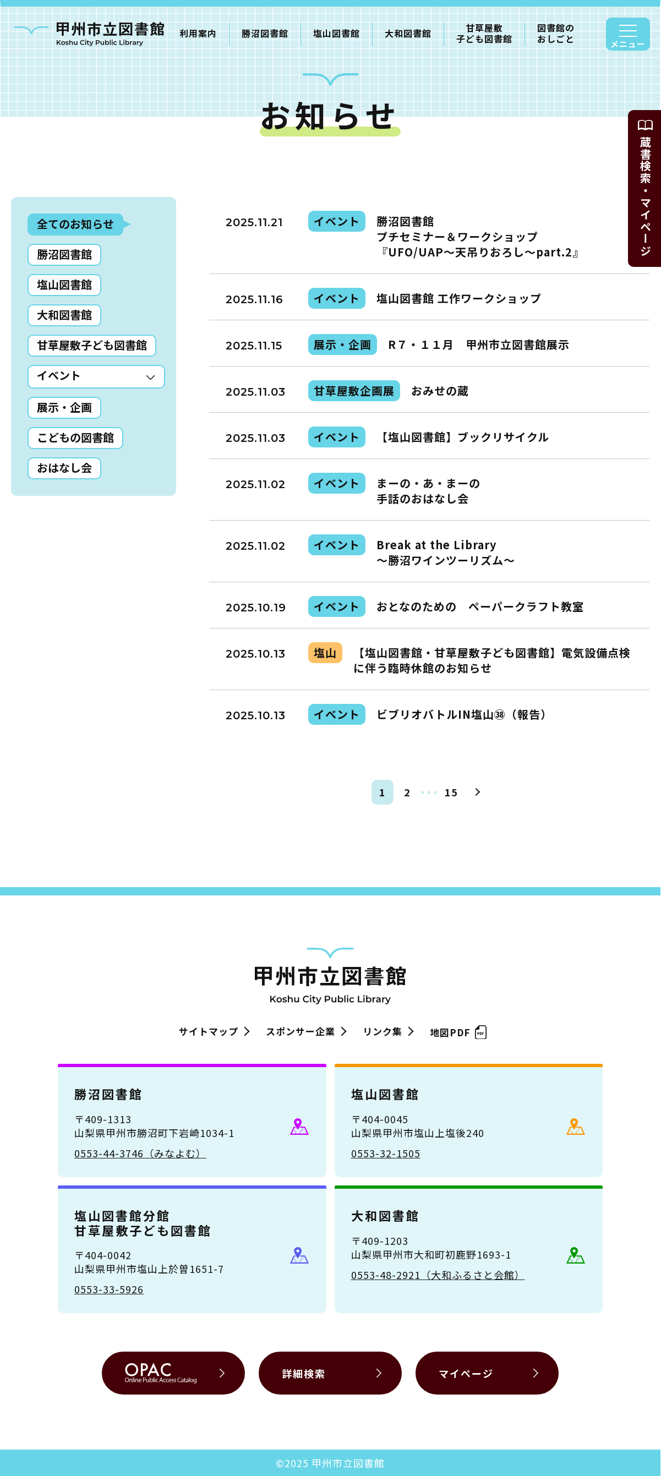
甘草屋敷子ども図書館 (484, 34)
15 (451, 792)
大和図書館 (408, 33)
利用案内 (198, 33)
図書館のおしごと (556, 34)
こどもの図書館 (75, 437)
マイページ (466, 1373)
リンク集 (382, 1031)
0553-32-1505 (385, 1153)
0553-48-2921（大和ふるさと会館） (438, 1274)
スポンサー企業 (300, 1031)
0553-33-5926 (109, 1289)
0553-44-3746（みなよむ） (140, 1153)
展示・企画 (64, 407)
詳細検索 (304, 1373)
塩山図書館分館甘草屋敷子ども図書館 (143, 1222)
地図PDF (456, 1030)
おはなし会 (64, 467)
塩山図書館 (336, 33)
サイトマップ (208, 1031)
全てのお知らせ (75, 224)
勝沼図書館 (265, 33)
